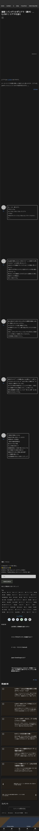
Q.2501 (10, 79)
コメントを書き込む (19, 808)
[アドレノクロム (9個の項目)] (28, 592)
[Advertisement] (19, 472)
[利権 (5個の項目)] (4, 595)
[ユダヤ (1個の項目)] (22, 605)
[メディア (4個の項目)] (15, 595)
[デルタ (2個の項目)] (34, 600)
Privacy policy (10, 826)
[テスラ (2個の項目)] (25, 597)
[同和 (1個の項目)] (35, 610)
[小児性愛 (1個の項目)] (5, 610)
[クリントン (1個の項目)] (29, 602)
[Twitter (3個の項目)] (15, 597)
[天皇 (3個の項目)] (21, 597)
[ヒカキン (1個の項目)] (11, 610)
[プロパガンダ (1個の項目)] (6, 607)
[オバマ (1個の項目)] (29, 612)
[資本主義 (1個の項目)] (13, 607)
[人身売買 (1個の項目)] (15, 602)
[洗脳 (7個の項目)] (35, 592)
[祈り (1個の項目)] (35, 605)
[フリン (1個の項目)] (29, 605)
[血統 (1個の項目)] (16, 605)
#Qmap (35, 89)
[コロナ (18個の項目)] (9, 592)
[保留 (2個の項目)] (30, 600)
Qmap (7, 561)
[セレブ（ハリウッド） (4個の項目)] (24, 595)
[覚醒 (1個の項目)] (4, 612)
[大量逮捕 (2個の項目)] (10, 600)
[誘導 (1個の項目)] (35, 602)
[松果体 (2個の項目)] (9, 602)
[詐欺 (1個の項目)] (35, 607)
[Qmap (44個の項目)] (4, 592)
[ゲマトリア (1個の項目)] (22, 602)
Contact (29, 826)
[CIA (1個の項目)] (26, 607)
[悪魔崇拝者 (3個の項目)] (5, 597)
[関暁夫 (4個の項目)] (9, 595)
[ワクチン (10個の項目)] (21, 592)
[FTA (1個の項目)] (23, 612)
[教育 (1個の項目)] (30, 607)
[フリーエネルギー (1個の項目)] (28, 610)
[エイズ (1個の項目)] (34, 612)
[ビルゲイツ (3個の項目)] (34, 595)
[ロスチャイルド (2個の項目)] (33, 597)
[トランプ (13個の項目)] (15, 592)
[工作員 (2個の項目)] (4, 600)
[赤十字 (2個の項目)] (24, 600)
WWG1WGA (7, 581)
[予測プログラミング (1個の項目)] (7, 605)
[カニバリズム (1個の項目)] (10, 612)
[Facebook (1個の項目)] (20, 607)
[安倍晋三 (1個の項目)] (18, 612)
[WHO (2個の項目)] (4, 602)
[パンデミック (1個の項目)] (19, 610)
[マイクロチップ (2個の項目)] (17, 600)
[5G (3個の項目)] (11, 597)
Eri (3, 211)
